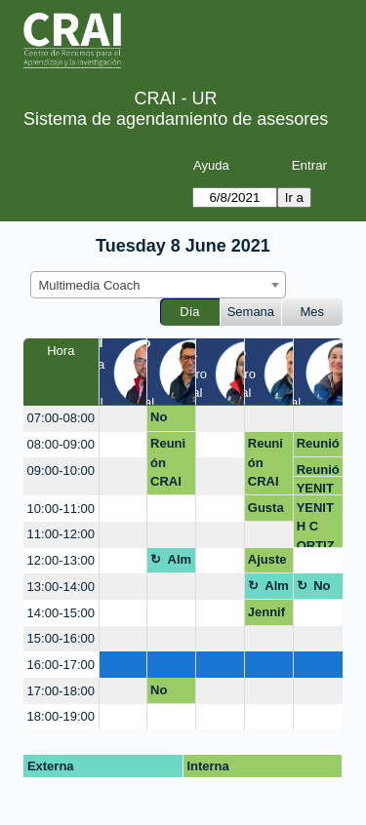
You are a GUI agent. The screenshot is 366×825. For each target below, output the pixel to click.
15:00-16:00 (61, 638)
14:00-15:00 (61, 613)
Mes (313, 311)
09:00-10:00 (61, 470)
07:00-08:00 (61, 418)
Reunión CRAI (167, 462)
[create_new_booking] (123, 419)
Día (189, 311)
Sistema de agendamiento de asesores (175, 119)
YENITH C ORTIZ (316, 488)
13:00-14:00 (61, 586)
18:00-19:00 (61, 716)
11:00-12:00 (61, 534)
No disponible (171, 420)
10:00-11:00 (61, 508)
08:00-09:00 (61, 444)
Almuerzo (180, 562)
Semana (250, 311)
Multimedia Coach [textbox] (90, 285)
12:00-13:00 (61, 560)
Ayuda (211, 165)
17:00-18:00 (61, 691)
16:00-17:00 (61, 664)
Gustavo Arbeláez (267, 511)
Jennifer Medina (266, 615)
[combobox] (158, 284)
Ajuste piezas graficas (269, 562)
